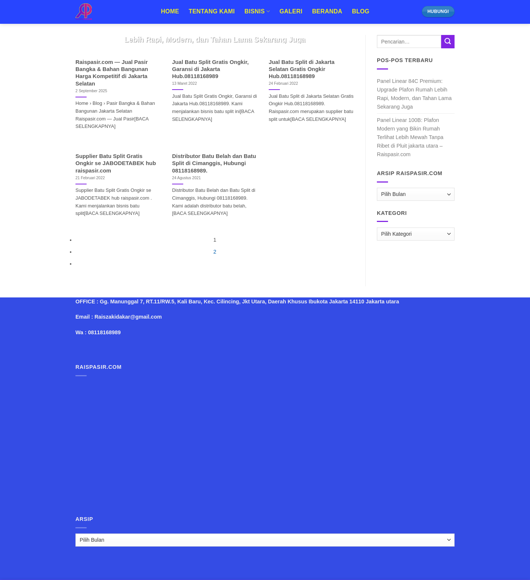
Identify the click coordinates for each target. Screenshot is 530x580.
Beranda (327, 11)
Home (170, 11)
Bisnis (257, 11)
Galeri (291, 11)
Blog (360, 11)
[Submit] (448, 41)
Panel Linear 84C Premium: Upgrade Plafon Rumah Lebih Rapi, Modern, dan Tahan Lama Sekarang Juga (414, 94)
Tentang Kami (212, 11)
